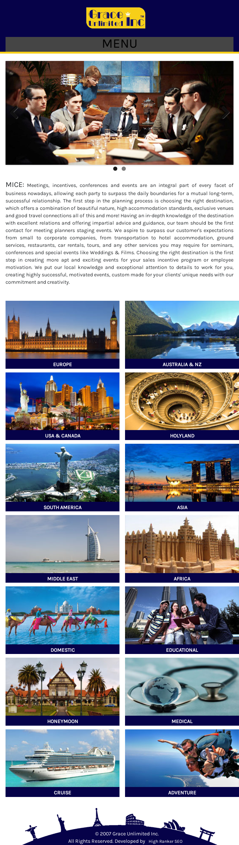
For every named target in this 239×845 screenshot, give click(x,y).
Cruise (62, 793)
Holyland (182, 436)
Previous (16, 112)
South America (63, 507)
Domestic (63, 650)
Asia (182, 507)
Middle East (62, 579)
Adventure (182, 793)
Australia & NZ (182, 364)
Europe (62, 364)
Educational (182, 650)
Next (222, 112)
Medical (182, 721)
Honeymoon (62, 721)
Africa (182, 579)
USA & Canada (62, 436)
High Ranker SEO (166, 841)
